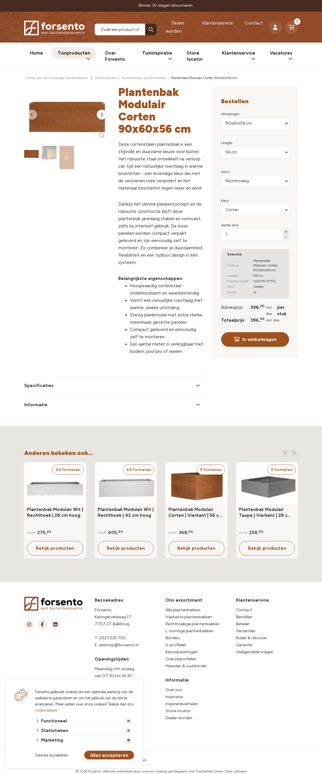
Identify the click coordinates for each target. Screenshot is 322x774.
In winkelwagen (255, 339)
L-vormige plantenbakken (189, 630)
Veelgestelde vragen (254, 651)
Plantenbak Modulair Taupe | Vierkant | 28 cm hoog (265, 512)
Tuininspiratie (157, 53)
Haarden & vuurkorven (186, 665)
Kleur (225, 201)
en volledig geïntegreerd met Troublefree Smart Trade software (199, 771)
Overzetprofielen (181, 658)
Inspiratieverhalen (182, 703)
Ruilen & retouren (251, 637)
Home (36, 53)
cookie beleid (46, 710)
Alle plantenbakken (183, 609)
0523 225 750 (112, 637)
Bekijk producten (55, 548)
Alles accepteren (109, 755)
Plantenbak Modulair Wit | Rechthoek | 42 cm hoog (126, 512)
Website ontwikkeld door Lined (126, 771)
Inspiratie (174, 696)
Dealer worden (175, 27)
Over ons (174, 689)
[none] (151, 29)
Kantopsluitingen (182, 651)
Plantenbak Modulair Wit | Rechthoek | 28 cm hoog (55, 512)
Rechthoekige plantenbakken (192, 623)
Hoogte (226, 143)
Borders (173, 637)
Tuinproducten (74, 53)
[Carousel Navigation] (289, 453)
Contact (254, 23)
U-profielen (176, 644)
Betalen (243, 623)
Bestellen (244, 616)
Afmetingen (230, 114)
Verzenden (246, 630)
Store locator (195, 56)
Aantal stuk (229, 225)
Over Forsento (115, 56)
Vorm (225, 172)
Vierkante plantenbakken (189, 616)
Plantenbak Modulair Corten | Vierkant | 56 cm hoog (195, 512)
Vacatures (281, 53)
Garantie (244, 644)
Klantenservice (217, 23)
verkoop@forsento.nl (119, 644)
